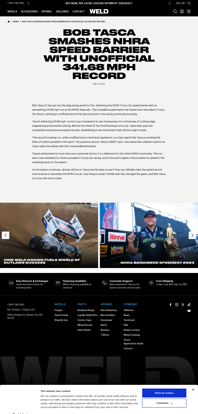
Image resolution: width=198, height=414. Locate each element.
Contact (78, 11)
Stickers (105, 330)
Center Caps (84, 320)
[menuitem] (175, 11)
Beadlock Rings (85, 310)
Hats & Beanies (109, 310)
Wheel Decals (84, 325)
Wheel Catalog (132, 335)
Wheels (12, 11)
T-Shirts (105, 335)
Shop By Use (61, 320)
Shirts (104, 325)
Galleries (62, 11)
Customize (164, 395)
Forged (58, 310)
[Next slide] (169, 3)
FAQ (126, 325)
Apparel (46, 11)
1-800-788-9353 (15, 3)
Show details (48, 408)
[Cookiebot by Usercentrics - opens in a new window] (20, 408)
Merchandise (108, 315)
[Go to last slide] (28, 3)
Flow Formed (61, 315)
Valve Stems (84, 330)
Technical (129, 320)
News (126, 315)
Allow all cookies (164, 385)
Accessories (29, 11)
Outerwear (106, 320)
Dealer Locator (132, 330)
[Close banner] (193, 382)
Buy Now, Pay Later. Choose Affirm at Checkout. (99, 3)
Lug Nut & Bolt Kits (87, 315)
